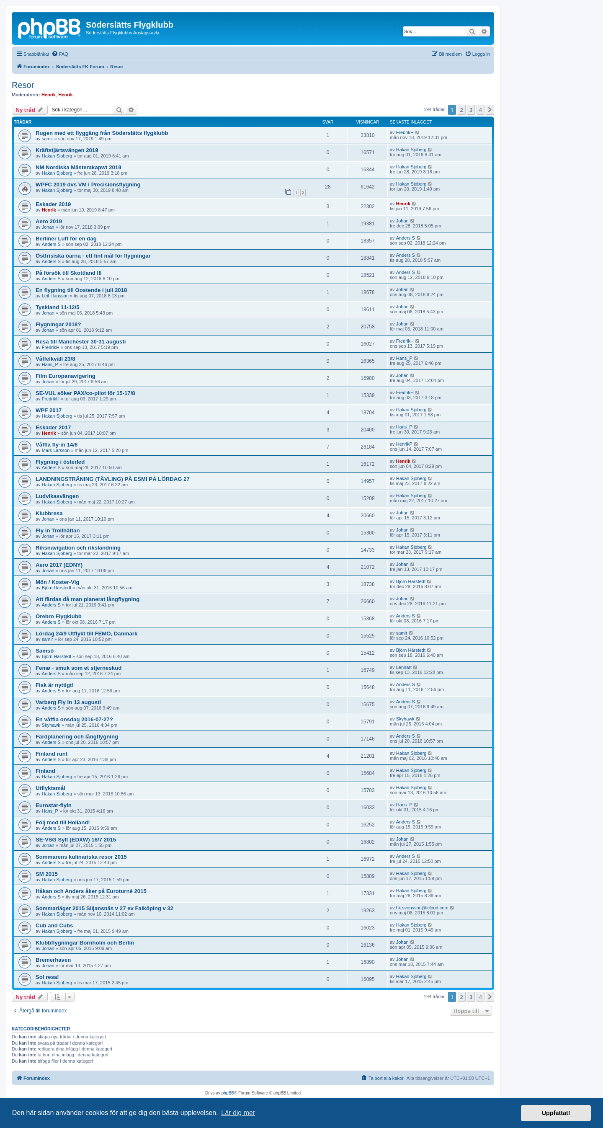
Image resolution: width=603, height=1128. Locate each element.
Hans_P (50, 364)
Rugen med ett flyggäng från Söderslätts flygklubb (102, 133)
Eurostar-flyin (54, 805)
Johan (48, 227)
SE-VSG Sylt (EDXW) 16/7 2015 (76, 839)
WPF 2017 (49, 410)
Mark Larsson (56, 450)
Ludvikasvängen (57, 496)
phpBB (228, 1093)
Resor (23, 85)
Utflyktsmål (50, 788)
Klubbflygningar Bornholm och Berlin (85, 943)
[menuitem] (60, 54)
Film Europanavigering (65, 376)
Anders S (51, 244)
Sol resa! (47, 977)
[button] (490, 110)
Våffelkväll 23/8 (55, 359)
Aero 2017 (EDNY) (59, 565)
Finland (45, 771)
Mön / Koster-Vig (58, 582)
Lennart (404, 667)
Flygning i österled (60, 462)
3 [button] (470, 110)
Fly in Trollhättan (58, 530)
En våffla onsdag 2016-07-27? (74, 719)
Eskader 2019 (53, 204)
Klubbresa (49, 513)
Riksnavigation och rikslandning (78, 548)
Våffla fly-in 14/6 (56, 444)
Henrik (48, 94)
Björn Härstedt (56, 587)
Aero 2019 (49, 221)
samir (47, 138)
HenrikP (404, 444)
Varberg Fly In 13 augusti (68, 702)
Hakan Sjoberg (57, 155)
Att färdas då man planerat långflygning (87, 599)
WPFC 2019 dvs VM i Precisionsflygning (88, 184)
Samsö (45, 651)
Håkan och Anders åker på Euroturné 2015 (91, 891)
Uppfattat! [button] (556, 1113)
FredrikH (405, 132)
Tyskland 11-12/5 (58, 307)
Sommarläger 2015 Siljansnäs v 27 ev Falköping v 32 (104, 908)
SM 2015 (47, 874)
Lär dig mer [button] (238, 1112)
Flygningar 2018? (58, 324)
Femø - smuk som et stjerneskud (78, 668)
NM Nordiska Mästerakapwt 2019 (78, 167)
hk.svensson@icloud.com (422, 907)
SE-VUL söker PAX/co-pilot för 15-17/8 (85, 393)
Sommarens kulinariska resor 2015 (81, 857)
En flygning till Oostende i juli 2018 (81, 290)
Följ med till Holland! (63, 822)
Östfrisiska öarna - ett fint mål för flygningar (93, 256)
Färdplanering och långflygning (77, 736)
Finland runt (51, 754)
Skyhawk (51, 725)
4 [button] (480, 110)
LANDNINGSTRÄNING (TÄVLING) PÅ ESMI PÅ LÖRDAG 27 (113, 479)
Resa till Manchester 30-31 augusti (81, 341)
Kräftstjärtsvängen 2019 (67, 150)
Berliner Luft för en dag (66, 238)
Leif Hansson (55, 295)
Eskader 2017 (53, 427)
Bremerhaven (53, 960)
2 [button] (461, 110)
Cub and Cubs (54, 925)
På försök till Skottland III (69, 273)
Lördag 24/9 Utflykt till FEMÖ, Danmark (86, 633)
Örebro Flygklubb (59, 616)
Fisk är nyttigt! (55, 685)
